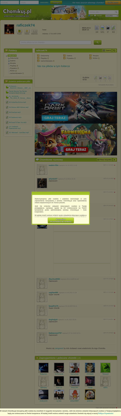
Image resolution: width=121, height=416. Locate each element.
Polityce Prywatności (105, 413)
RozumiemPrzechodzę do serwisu (60, 220)
